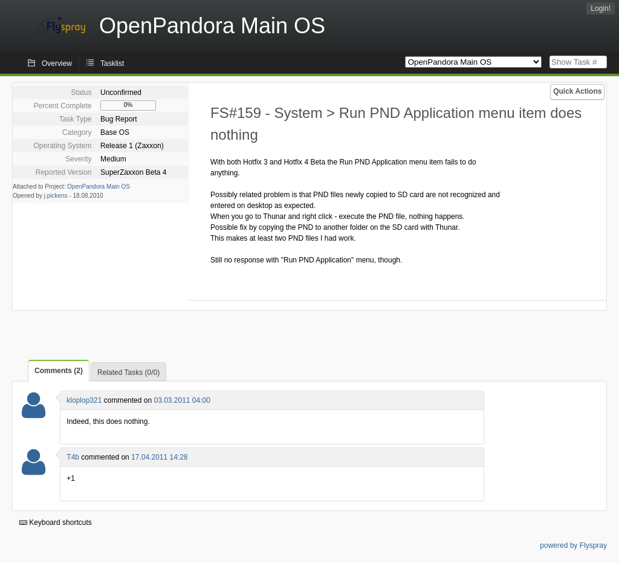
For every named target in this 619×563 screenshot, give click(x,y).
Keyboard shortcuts (55, 522)
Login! (601, 8)
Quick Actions (577, 91)
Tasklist (112, 63)
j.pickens (56, 195)
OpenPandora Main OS (98, 186)
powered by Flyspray (573, 545)
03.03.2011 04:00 (182, 400)
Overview (57, 63)
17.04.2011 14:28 (159, 457)
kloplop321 (84, 400)
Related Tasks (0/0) (128, 372)
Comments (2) (58, 370)
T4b (72, 457)
